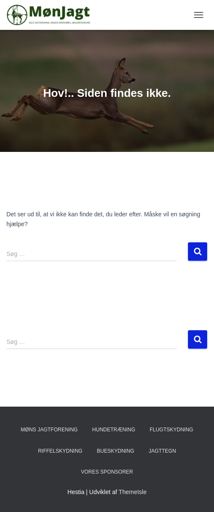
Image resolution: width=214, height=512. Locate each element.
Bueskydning (115, 451)
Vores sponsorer (107, 472)
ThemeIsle (133, 492)
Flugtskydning (171, 430)
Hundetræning (113, 430)
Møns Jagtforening (49, 430)
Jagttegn (162, 451)
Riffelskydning (60, 451)
